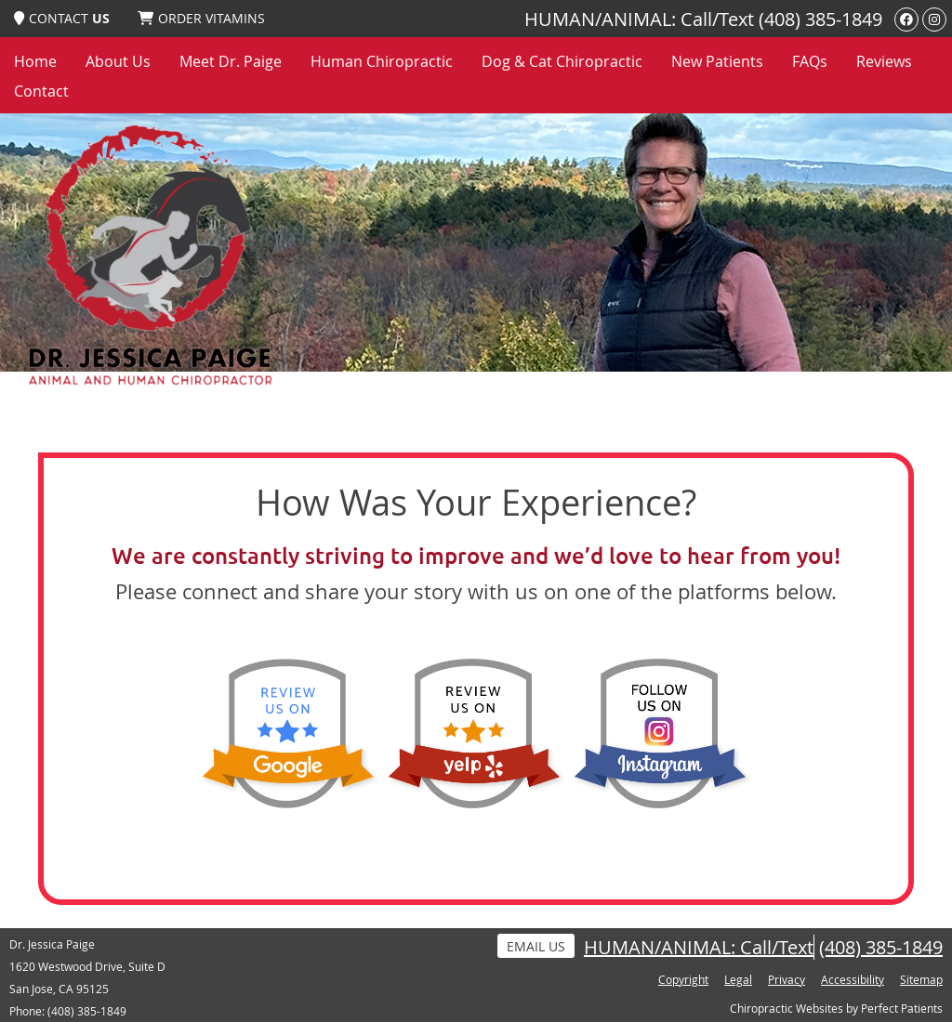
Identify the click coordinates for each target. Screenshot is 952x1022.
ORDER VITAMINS (201, 18)
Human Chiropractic (382, 61)
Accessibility (852, 979)
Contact (41, 91)
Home (35, 61)
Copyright (683, 979)
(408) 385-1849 (820, 19)
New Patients (717, 61)
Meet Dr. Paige (230, 61)
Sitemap (921, 979)
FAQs (809, 61)
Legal (738, 979)
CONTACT (62, 18)
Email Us (536, 946)
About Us (118, 61)
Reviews (884, 61)
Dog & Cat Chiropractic (562, 61)
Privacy (786, 979)
